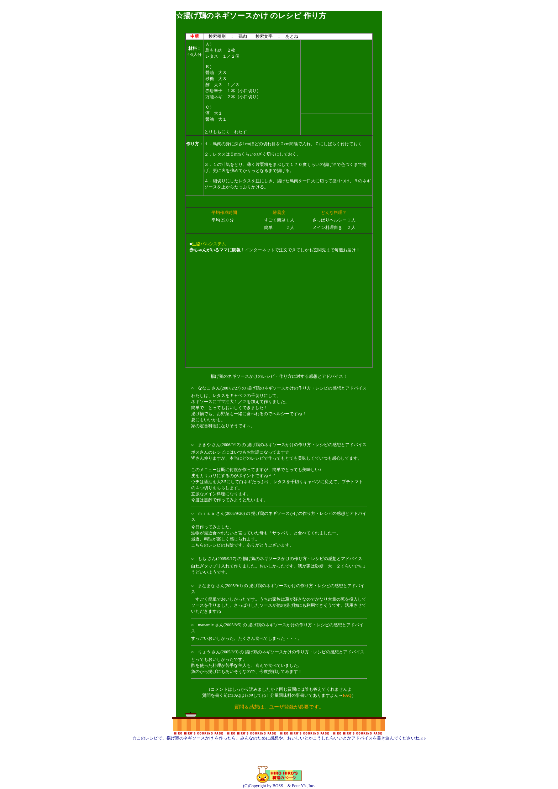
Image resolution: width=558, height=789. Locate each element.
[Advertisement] (279, 8)
